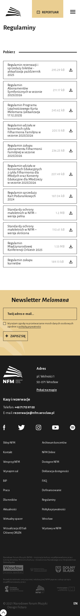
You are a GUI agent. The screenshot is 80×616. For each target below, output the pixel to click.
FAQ (44, 480)
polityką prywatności (30, 326)
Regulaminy (49, 499)
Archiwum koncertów (54, 442)
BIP (5, 480)
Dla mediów (10, 499)
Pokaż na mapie (47, 389)
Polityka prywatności (53, 509)
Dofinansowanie (51, 490)
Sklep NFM (9, 442)
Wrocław (47, 518)
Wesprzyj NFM (11, 461)
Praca (6, 490)
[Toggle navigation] (73, 12)
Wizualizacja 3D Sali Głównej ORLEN (14, 530)
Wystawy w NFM (51, 528)
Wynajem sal (10, 471)
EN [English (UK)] (75, 603)
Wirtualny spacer (13, 518)
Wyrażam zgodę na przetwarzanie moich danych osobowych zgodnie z (38, 325)
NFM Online (48, 452)
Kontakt (7, 452)
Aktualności (10, 509)
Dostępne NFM (50, 461)
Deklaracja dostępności (55, 471)
